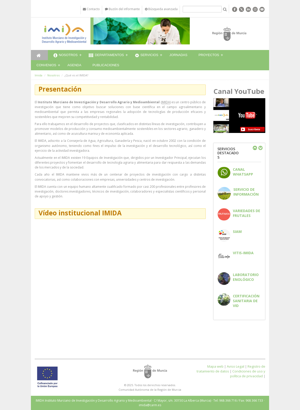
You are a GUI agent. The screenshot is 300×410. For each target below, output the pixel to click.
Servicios (146, 55)
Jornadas (179, 55)
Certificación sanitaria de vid (246, 301)
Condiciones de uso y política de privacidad (247, 373)
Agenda (74, 65)
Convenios (46, 65)
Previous (254, 147)
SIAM (237, 231)
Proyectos (208, 55)
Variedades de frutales (246, 213)
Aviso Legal (235, 366)
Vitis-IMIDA (243, 252)
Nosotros (65, 55)
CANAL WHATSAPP (243, 172)
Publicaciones (105, 65)
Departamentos (106, 55)
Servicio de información (246, 192)
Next (260, 147)
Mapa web (215, 366)
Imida (38, 75)
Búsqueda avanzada (161, 9)
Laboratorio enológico (246, 277)
